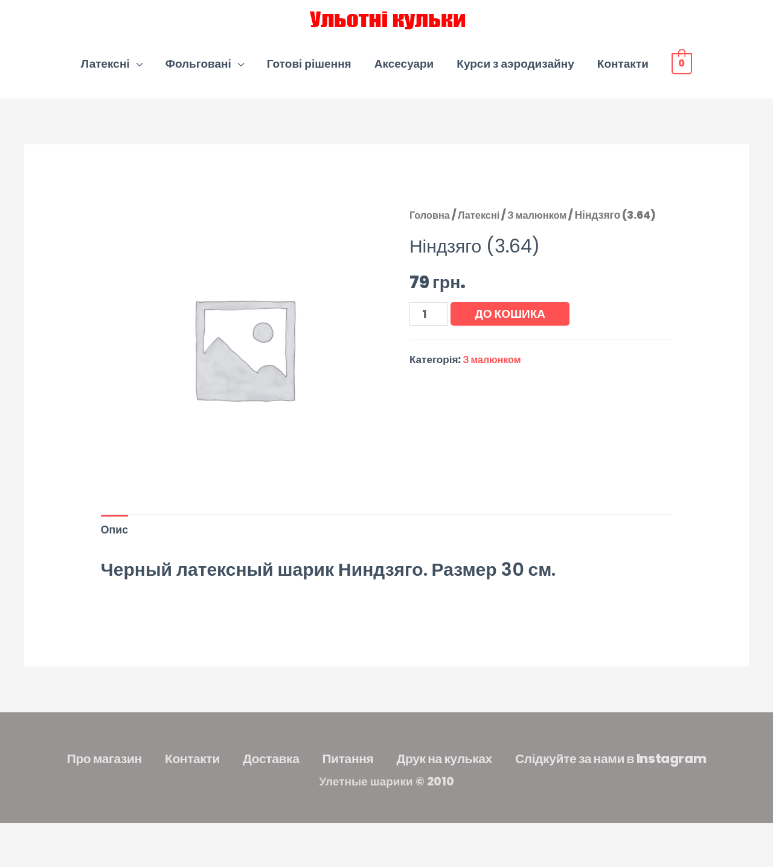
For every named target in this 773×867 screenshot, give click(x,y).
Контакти (623, 77)
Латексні (105, 77)
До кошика (513, 328)
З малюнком (545, 229)
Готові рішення (309, 77)
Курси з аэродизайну (515, 77)
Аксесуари (404, 77)
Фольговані (198, 77)
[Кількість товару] (430, 328)
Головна (431, 229)
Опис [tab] (115, 545)
